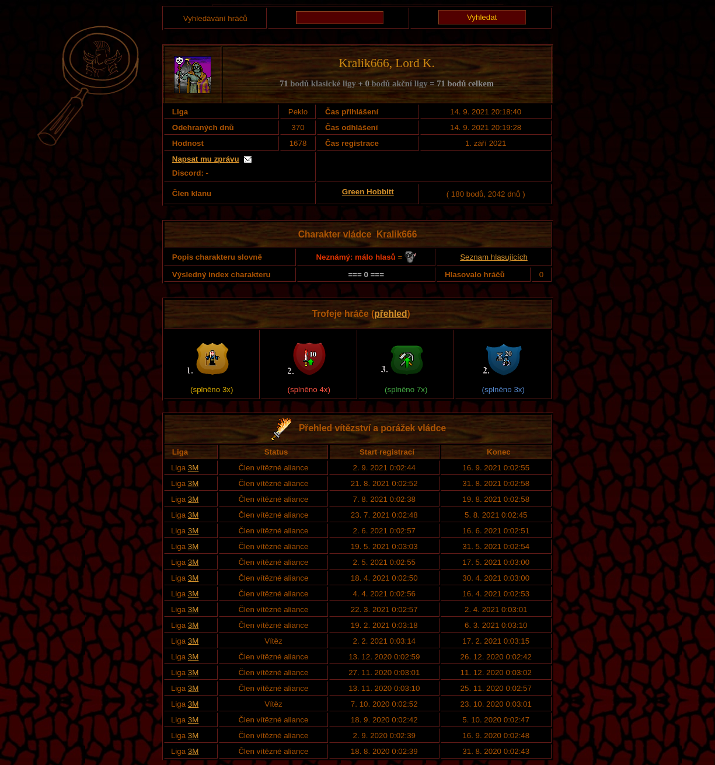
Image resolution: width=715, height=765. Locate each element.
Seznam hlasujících (494, 257)
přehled (390, 314)
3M (193, 467)
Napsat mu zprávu (205, 159)
